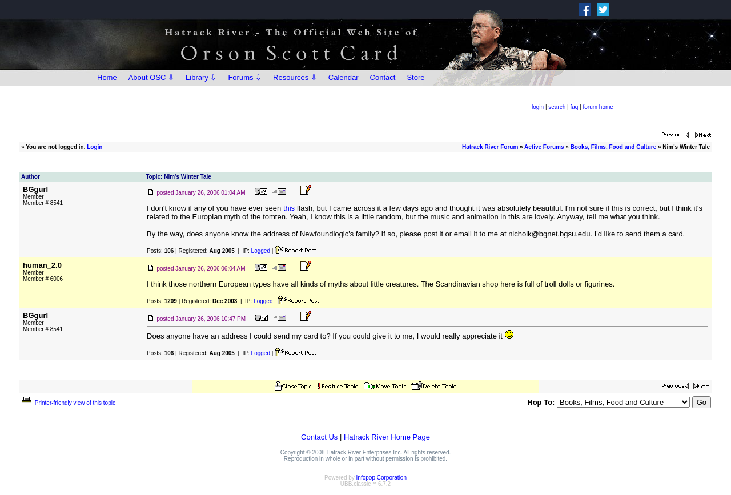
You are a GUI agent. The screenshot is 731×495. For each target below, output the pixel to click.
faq (574, 107)
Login (94, 147)
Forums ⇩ (245, 77)
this (289, 208)
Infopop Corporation (381, 477)
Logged (260, 251)
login (538, 107)
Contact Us (319, 437)
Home (107, 77)
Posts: (160, 251)
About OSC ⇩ (151, 77)
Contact (383, 77)
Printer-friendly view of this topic (67, 403)
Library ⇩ (201, 77)
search (556, 107)
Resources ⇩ (295, 77)
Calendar (343, 77)
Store (415, 77)
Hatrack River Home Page (387, 437)
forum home (598, 107)
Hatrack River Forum (490, 147)
